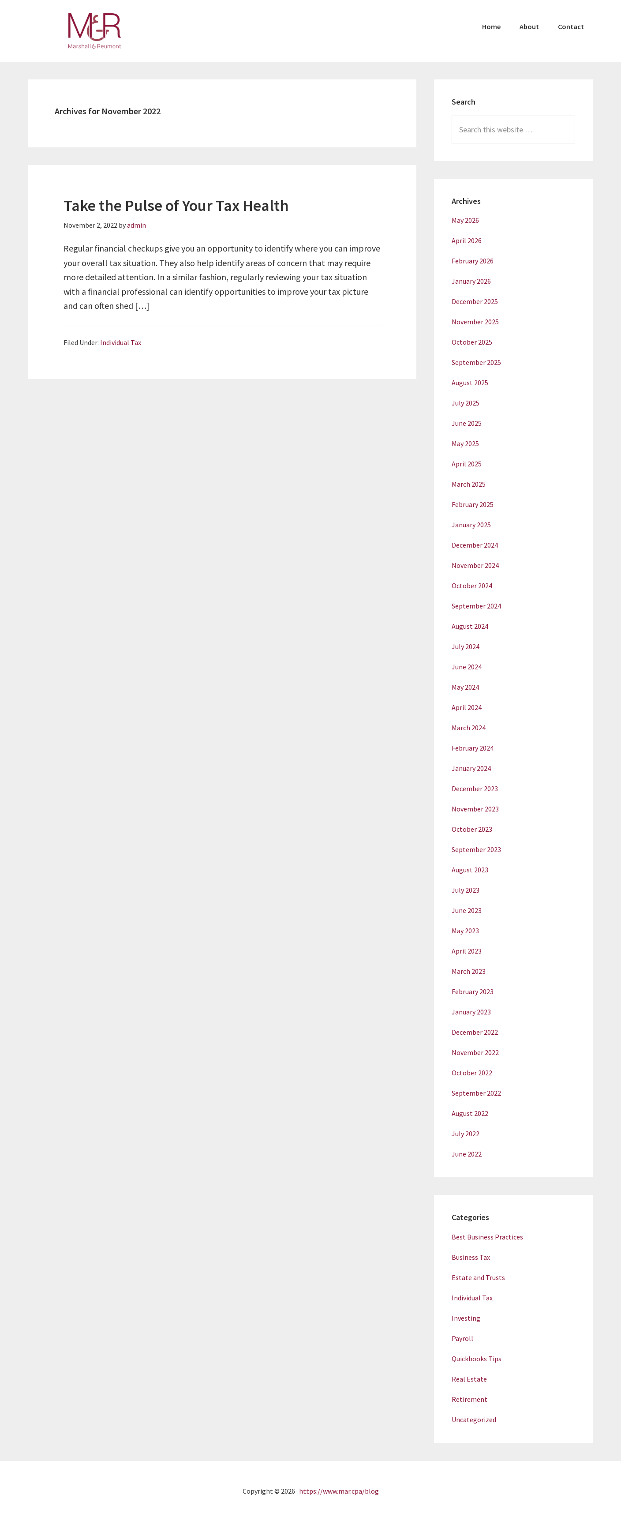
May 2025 (465, 443)
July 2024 (465, 646)
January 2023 (471, 1011)
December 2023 (475, 788)
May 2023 (465, 930)
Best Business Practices (487, 1236)
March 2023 (469, 971)
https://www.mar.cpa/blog (339, 1491)
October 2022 (472, 1072)
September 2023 (476, 849)
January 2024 (471, 768)
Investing (466, 1318)
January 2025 (471, 524)
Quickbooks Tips (476, 1358)
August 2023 (470, 869)
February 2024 (473, 748)
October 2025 (472, 342)
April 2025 (467, 463)
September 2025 (476, 362)
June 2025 (467, 423)
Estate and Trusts (478, 1277)
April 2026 (467, 240)
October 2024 (472, 585)
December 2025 (475, 301)
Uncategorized (474, 1419)
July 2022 (465, 1133)
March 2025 (469, 484)
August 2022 (470, 1113)
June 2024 (467, 666)
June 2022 (467, 1153)
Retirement (469, 1399)
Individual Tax (120, 342)
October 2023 (472, 829)
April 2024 (467, 707)
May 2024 (465, 687)
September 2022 (476, 1093)
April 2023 (467, 950)
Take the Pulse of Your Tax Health (176, 205)
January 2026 (471, 281)
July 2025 (465, 402)
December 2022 (475, 1032)
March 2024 (469, 727)
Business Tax (471, 1257)
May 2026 (465, 220)
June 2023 (467, 910)
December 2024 (475, 545)
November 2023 (475, 808)
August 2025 (470, 382)
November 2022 (475, 1052)
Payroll (462, 1338)
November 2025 (475, 321)
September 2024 (476, 605)
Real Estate (469, 1379)
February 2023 (473, 991)
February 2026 (473, 260)
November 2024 (475, 565)
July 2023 (465, 890)
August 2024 (470, 626)
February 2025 (473, 504)
